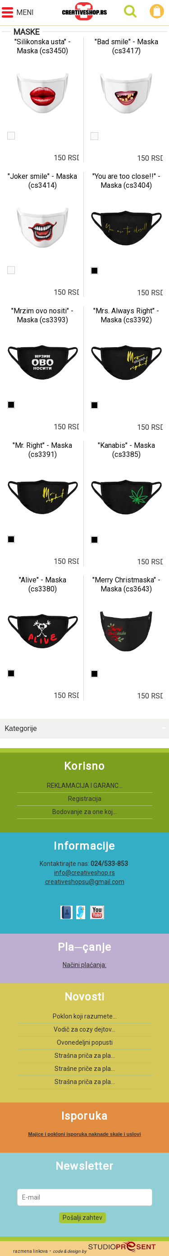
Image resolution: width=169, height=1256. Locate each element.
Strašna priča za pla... (85, 1055)
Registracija (84, 798)
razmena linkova (30, 1251)
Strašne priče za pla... (85, 1068)
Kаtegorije (21, 728)
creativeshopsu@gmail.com (84, 881)
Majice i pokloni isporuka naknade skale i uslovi (84, 1134)
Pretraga (130, 11)
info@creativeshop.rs (84, 872)
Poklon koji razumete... (85, 1016)
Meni (18, 12)
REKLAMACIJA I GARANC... (85, 785)
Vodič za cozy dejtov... (84, 1029)
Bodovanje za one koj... (84, 811)
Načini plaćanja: (84, 964)
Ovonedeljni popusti (85, 1042)
